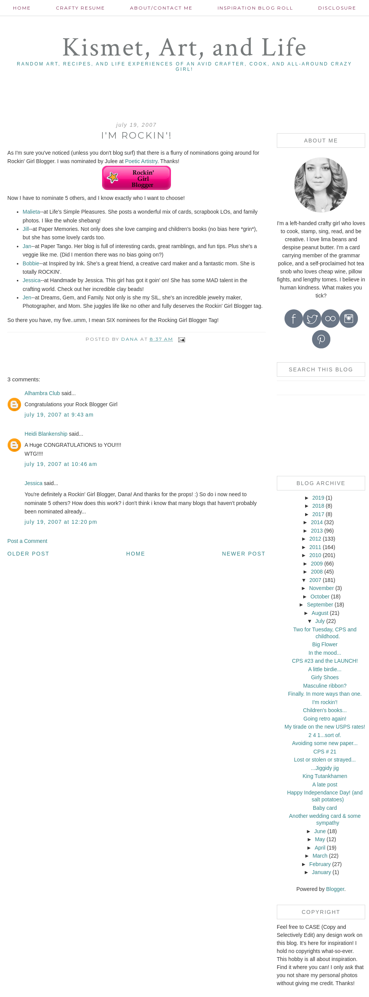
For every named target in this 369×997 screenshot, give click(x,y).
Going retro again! (325, 719)
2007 (315, 580)
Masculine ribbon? (325, 686)
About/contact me (161, 8)
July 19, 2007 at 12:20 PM (60, 522)
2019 (318, 498)
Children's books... (325, 710)
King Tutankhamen (324, 776)
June (320, 831)
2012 (315, 539)
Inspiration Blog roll (255, 8)
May (320, 839)
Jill (26, 229)
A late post (324, 784)
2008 (317, 572)
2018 (318, 506)
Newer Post (244, 554)
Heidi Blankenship (45, 434)
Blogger (335, 889)
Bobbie (31, 263)
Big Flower (324, 644)
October (320, 596)
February (320, 864)
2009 (317, 564)
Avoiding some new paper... (325, 743)
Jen (27, 297)
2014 (317, 522)
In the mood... (325, 653)
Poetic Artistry (141, 161)
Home (22, 8)
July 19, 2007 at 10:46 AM (60, 464)
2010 (315, 555)
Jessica (32, 280)
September (320, 604)
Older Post (28, 554)
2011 (315, 547)
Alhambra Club (42, 393)
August (320, 613)
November (321, 588)
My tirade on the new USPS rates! (324, 727)
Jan (27, 246)
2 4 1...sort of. (325, 735)
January (321, 872)
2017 (318, 514)
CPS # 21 (325, 752)
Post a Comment (27, 541)
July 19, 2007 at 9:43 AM (59, 415)
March (319, 856)
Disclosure (337, 8)
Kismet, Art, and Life (184, 47)
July (320, 621)
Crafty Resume (80, 8)
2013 (317, 531)
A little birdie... (324, 669)
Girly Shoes (324, 677)
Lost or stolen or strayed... (325, 760)
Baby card (325, 808)
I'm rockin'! (325, 702)
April (320, 848)
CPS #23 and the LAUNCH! (325, 661)
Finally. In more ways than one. (325, 694)
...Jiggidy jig (325, 768)
